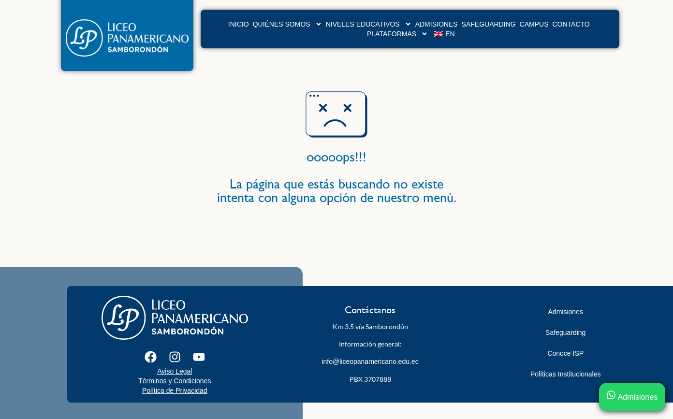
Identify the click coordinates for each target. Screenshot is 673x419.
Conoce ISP (565, 353)
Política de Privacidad (174, 390)
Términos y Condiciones (174, 381)
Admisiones (436, 24)
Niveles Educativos (368, 24)
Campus (534, 24)
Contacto (571, 24)
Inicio (238, 24)
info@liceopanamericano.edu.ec (370, 361)
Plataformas (397, 34)
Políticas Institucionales (565, 374)
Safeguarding (489, 24)
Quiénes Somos (287, 24)
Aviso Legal (174, 371)
